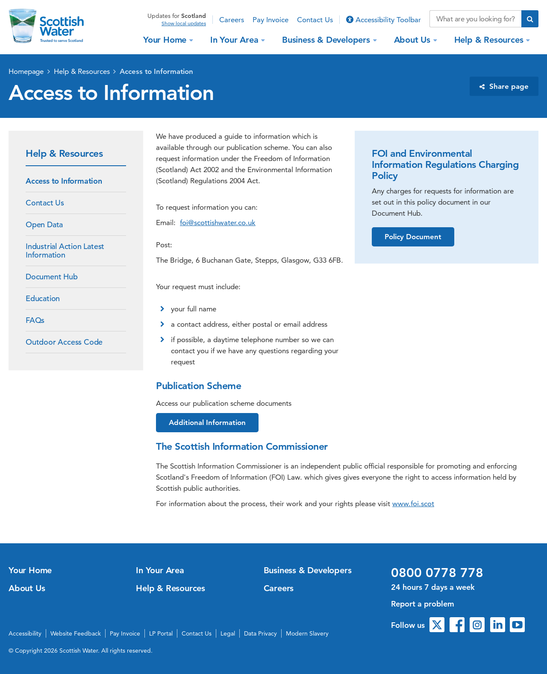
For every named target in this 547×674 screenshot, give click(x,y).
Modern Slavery (307, 633)
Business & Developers (327, 40)
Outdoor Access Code (64, 342)
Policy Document (413, 236)
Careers (231, 19)
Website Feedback (75, 633)
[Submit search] (529, 18)
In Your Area (235, 40)
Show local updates (184, 23)
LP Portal (161, 633)
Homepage (26, 71)
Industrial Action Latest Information (65, 250)
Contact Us (315, 19)
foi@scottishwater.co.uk (218, 222)
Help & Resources (490, 40)
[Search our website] (475, 18)
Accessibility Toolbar (383, 19)
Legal (228, 633)
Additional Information (207, 422)
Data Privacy (260, 633)
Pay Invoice (270, 19)
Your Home (166, 40)
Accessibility (25, 633)
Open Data (44, 224)
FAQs (35, 320)
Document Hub (52, 276)
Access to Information (156, 71)
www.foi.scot (413, 503)
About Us (413, 40)
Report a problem (422, 604)
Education (43, 298)
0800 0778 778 (437, 572)
